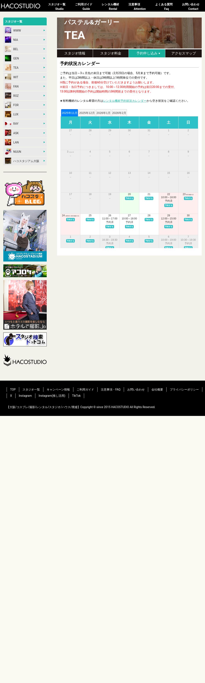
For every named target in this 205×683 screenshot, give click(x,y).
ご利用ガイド (86, 7)
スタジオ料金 (110, 53)
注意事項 (140, 7)
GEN (12, 58)
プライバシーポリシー (184, 389)
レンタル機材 (113, 7)
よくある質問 (166, 7)
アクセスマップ (183, 53)
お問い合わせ (193, 7)
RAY (12, 123)
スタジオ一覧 (59, 7)
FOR (12, 105)
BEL (11, 49)
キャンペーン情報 (58, 389)
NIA (11, 40)
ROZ (12, 95)
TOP (13, 389)
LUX (11, 114)
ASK (12, 133)
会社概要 (157, 389)
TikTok (76, 395)
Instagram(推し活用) (52, 395)
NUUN (13, 151)
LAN (12, 142)
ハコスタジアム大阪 (22, 161)
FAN (12, 86)
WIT (11, 77)
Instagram (25, 395)
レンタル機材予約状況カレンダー (125, 100)
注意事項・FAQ (110, 389)
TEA (11, 67)
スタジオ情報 (74, 53)
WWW (13, 30)
